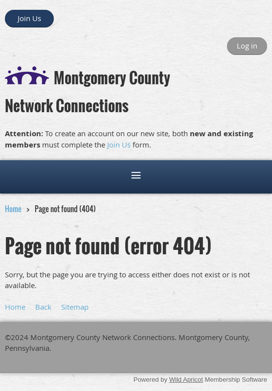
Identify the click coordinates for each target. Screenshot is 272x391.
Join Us (29, 18)
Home (13, 208)
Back (43, 307)
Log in (247, 45)
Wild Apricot (186, 379)
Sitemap (75, 307)
